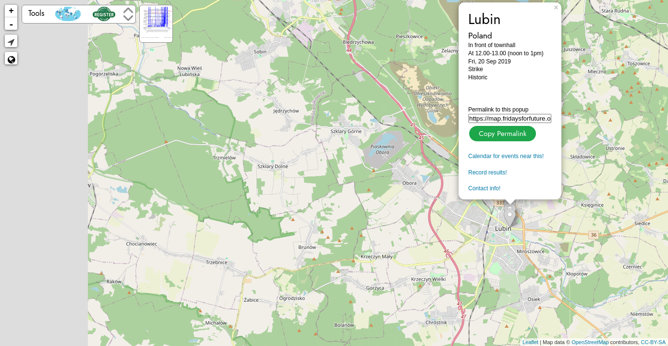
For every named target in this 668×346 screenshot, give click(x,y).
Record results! (487, 172)
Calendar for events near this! (506, 156)
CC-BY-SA (653, 342)
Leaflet (530, 342)
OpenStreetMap (590, 342)
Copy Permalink (501, 132)
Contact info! (484, 188)
